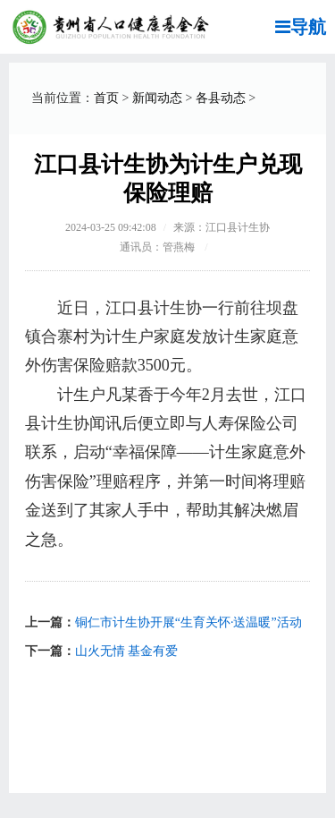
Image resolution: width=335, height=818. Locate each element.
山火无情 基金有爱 (127, 651)
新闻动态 (157, 98)
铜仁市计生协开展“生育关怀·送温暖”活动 (188, 622)
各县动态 (221, 98)
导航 (300, 27)
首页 (106, 98)
